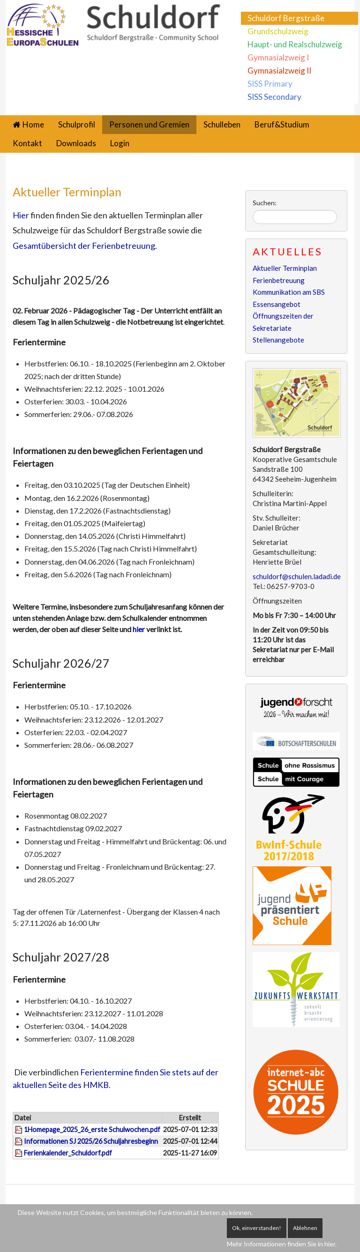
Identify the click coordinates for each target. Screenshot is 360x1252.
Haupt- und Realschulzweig (295, 44)
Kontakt (27, 143)
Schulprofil (76, 124)
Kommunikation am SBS (289, 292)
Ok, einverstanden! (256, 1227)
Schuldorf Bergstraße (286, 18)
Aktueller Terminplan (67, 192)
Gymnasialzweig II (279, 70)
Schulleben (221, 124)
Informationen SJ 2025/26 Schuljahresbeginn (91, 1141)
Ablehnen (305, 1227)
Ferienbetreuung (279, 280)
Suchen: (265, 203)
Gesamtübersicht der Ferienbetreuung (84, 245)
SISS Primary (270, 84)
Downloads (76, 143)
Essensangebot (276, 304)
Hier (21, 215)
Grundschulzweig (278, 31)
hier (139, 629)
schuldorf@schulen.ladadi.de (297, 576)
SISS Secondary (274, 97)
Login (119, 143)
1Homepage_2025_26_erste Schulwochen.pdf (92, 1129)
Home (33, 124)
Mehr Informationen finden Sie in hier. (282, 1244)
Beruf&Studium (282, 124)
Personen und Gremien (149, 124)
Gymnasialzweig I (278, 57)
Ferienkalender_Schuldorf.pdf (68, 1153)
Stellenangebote (278, 339)
